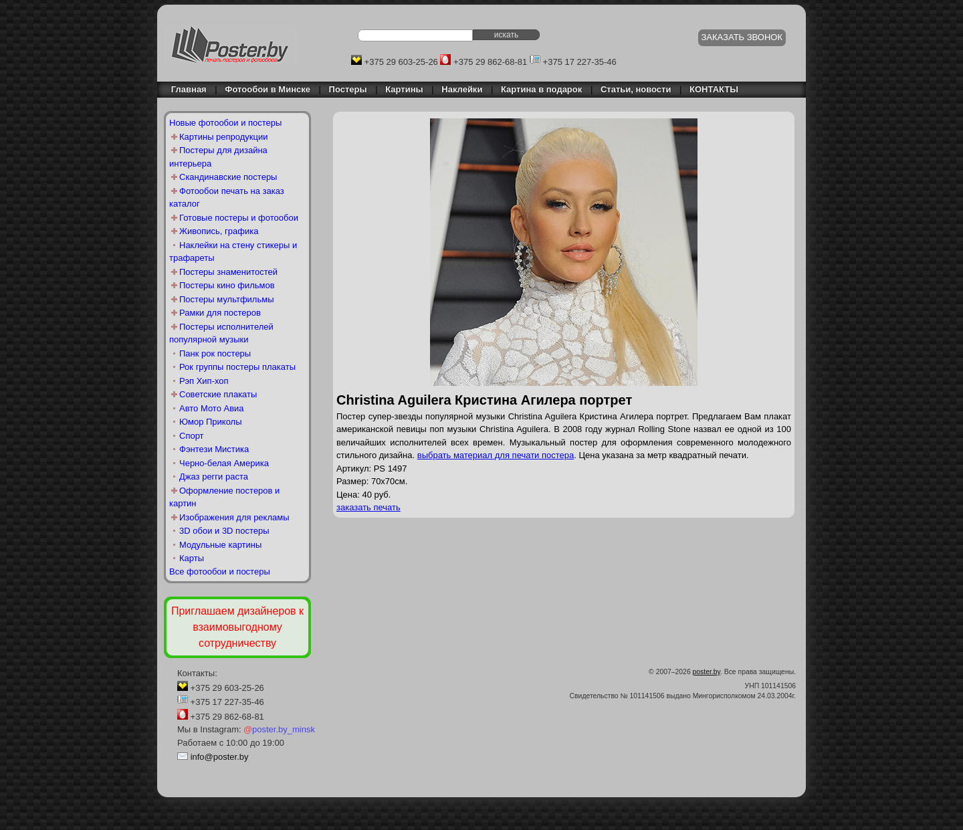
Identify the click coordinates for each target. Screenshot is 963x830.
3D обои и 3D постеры (224, 531)
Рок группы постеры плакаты (237, 367)
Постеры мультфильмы (226, 299)
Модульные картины (220, 545)
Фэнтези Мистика (214, 449)
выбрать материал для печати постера (495, 455)
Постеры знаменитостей (228, 272)
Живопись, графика (218, 231)
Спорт (191, 436)
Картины (404, 89)
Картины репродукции (223, 137)
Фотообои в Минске (267, 89)
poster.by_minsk (279, 729)
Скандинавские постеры (228, 177)
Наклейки (461, 89)
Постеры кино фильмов (227, 285)
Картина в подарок (541, 89)
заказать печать (368, 507)
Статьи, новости (636, 89)
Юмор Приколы (210, 422)
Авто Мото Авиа (211, 408)
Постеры (348, 89)
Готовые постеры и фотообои (238, 218)
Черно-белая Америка (224, 463)
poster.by (706, 672)
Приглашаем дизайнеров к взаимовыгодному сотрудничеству (237, 627)
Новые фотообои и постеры (225, 123)
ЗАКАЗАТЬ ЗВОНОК (742, 37)
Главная (185, 89)
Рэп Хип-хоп (204, 381)
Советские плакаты (218, 394)
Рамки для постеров (220, 313)
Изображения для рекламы (234, 517)
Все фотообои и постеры (219, 571)
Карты (191, 558)
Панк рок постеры (215, 353)
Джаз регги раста (213, 477)
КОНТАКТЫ (713, 89)
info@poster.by (220, 757)
